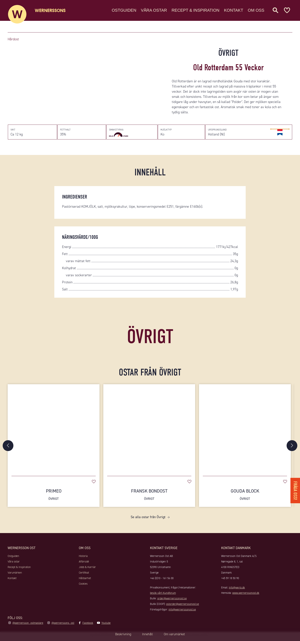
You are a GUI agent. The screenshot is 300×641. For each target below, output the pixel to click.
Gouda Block (245, 496)
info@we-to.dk (237, 590)
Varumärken (15, 575)
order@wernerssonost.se (172, 600)
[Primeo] (53, 430)
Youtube (106, 625)
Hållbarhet (85, 580)
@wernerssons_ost (62, 625)
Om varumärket (175, 634)
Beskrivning (121, 634)
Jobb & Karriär (87, 569)
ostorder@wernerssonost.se (182, 606)
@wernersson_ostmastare (27, 625)
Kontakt (233, 10)
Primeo (53, 496)
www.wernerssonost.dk (245, 595)
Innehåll (147, 634)
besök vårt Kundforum (163, 595)
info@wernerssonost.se (182, 611)
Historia (83, 558)
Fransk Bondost (149, 496)
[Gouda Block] (245, 430)
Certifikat (84, 575)
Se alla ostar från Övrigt (148, 519)
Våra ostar (154, 10)
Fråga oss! (295, 489)
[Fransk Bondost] (149, 430)
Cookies (83, 586)
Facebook (87, 625)
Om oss (256, 10)
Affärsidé (84, 564)
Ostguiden (124, 10)
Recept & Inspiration (195, 10)
